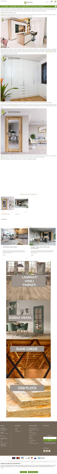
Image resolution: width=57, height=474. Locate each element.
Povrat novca (31, 446)
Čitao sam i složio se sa (50, 450)
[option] (28, 8)
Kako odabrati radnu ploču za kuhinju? (10, 254)
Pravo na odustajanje (33, 441)
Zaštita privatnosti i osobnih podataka (34, 438)
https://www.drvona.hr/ (5, 450)
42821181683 (3, 444)
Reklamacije (31, 443)
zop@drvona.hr (49, 443)
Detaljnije (4, 262)
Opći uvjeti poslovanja (33, 435)
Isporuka (30, 444)
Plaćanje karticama (32, 447)
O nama (16, 435)
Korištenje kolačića (32, 440)
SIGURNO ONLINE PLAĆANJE (28, 8)
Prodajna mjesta (18, 438)
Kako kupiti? (31, 449)
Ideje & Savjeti (3, 11)
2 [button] (28, 266)
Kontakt (16, 437)
